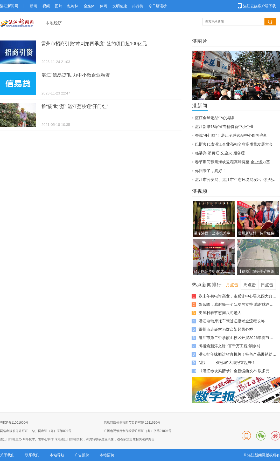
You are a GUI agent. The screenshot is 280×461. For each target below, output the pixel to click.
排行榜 (137, 6)
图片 (58, 6)
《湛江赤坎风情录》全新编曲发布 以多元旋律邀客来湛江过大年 (237, 371)
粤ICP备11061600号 (14, 422)
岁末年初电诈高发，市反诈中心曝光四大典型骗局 (237, 296)
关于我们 (7, 455)
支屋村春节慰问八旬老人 (220, 312)
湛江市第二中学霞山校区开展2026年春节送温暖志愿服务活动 (237, 337)
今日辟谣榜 (158, 6)
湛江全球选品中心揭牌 (214, 118)
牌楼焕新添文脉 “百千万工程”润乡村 (230, 346)
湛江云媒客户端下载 (259, 6)
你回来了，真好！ (210, 170)
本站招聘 (107, 455)
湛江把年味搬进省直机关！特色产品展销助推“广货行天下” (237, 354)
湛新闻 (200, 105)
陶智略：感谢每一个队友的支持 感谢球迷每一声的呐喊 (237, 304)
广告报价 (82, 455)
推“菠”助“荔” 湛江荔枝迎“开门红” (74, 106)
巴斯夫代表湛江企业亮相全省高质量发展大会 (234, 144)
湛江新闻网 (9, 6)
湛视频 (200, 191)
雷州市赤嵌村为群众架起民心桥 (226, 329)
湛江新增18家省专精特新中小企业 (224, 126)
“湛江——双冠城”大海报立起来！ (227, 362)
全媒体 (89, 6)
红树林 (72, 6)
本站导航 (57, 455)
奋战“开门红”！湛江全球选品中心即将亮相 (231, 135)
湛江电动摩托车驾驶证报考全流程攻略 (232, 321)
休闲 (103, 6)
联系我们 (32, 455)
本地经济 (53, 23)
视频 (46, 6)
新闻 (33, 6)
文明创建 (120, 6)
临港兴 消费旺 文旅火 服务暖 (220, 153)
